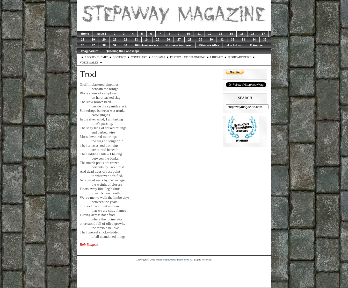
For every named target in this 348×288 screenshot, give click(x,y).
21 (114, 39)
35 (264, 39)
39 (114, 45)
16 (252, 33)
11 (199, 33)
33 (243, 39)
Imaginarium (89, 51)
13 (220, 33)
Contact (119, 57)
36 (82, 45)
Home (85, 33)
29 (200, 39)
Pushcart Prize (239, 57)
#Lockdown (234, 45)
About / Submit (96, 57)
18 (82, 39)
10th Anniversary (146, 45)
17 (263, 33)
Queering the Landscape (122, 51)
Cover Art (139, 57)
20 (104, 39)
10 (188, 33)
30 (211, 39)
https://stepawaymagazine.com (172, 259)
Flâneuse (256, 45)
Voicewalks (89, 62)
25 (157, 39)
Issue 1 (101, 33)
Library (216, 57)
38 (104, 45)
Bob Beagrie (89, 244)
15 (241, 33)
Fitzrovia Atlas (209, 45)
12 (209, 33)
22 (125, 39)
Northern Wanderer (179, 45)
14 (231, 33)
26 (168, 39)
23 (136, 39)
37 (93, 45)
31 (222, 39)
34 (254, 39)
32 (232, 39)
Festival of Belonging (187, 57)
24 (146, 39)
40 (125, 45)
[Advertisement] (174, 274)
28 (189, 39)
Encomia (158, 57)
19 (93, 39)
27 (179, 39)
